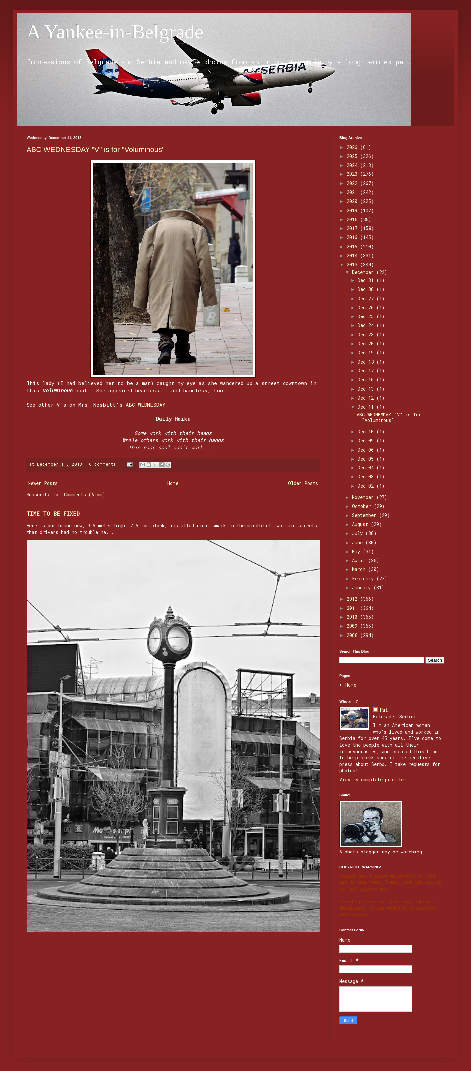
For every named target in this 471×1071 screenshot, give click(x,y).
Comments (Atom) (84, 494)
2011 (353, 608)
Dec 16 (367, 379)
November (364, 497)
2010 (353, 617)
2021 (353, 192)
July (358, 533)
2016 (353, 237)
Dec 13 (367, 389)
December (364, 272)
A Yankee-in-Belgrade (115, 32)
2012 (353, 599)
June (358, 542)
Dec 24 (367, 325)
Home (172, 483)
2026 (353, 147)
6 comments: (105, 464)
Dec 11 (367, 407)
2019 (353, 210)
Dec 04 (367, 467)
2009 (353, 626)
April (360, 560)
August (361, 524)
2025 (353, 156)
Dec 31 (367, 280)
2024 (353, 165)
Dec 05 (367, 459)
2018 (353, 219)
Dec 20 (367, 343)
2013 (353, 264)
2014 (353, 255)
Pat (384, 710)
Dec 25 (367, 316)
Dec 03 (367, 476)
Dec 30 (367, 289)
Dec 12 (367, 398)
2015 (353, 246)
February (364, 578)
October (363, 506)
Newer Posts (43, 483)
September (365, 515)
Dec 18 (367, 362)
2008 (353, 635)
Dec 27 (367, 298)
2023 (353, 174)
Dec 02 (367, 486)
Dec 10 (367, 431)
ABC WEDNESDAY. (147, 404)
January (362, 587)
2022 (353, 183)
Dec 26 (367, 307)
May (357, 551)
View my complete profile (371, 779)
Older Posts (303, 483)
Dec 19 (367, 352)
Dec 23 (367, 334)
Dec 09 (367, 440)
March (360, 569)
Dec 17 (367, 370)
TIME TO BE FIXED (53, 513)
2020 (353, 201)
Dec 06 (367, 450)
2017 (353, 228)
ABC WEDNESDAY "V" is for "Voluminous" (96, 149)
